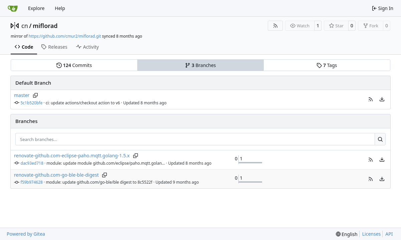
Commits (74, 65)
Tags (327, 65)
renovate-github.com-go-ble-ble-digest (56, 175)
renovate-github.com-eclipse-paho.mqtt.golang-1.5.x (72, 155)
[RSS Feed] (275, 26)
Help (60, 8)
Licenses (371, 234)
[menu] (382, 99)
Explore (36, 8)
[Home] (12, 8)
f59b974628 (32, 182)
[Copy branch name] (35, 95)
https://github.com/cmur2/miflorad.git (65, 36)
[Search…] (380, 139)
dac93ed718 (32, 163)
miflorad (45, 25)
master (21, 95)
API (389, 234)
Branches (200, 65)
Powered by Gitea (26, 234)
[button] (371, 99)
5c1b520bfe (32, 103)
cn (24, 25)
